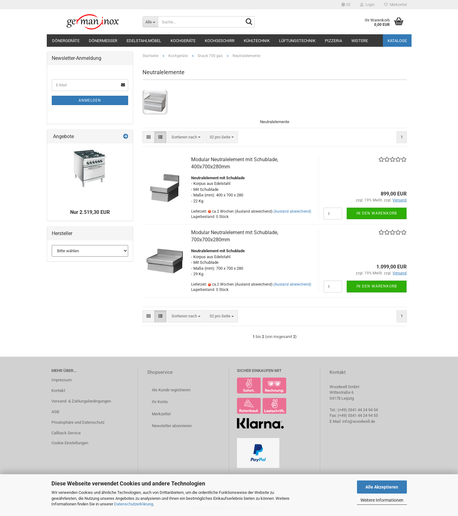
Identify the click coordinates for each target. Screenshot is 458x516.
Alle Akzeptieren (381, 487)
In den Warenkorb (376, 213)
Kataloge (397, 40)
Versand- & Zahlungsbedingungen (81, 401)
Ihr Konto (160, 401)
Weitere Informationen (381, 500)
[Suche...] (150, 21)
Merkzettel (395, 4)
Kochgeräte (183, 40)
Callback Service (66, 433)
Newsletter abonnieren (172, 425)
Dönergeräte (66, 40)
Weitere (359, 40)
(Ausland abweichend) (292, 211)
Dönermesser (103, 40)
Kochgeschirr (219, 40)
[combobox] (186, 137)
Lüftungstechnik (297, 40)
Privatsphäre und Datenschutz (77, 422)
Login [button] (367, 4)
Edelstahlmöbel (144, 40)
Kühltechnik (257, 40)
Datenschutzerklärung (133, 504)
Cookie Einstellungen (69, 443)
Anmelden (90, 100)
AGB (55, 411)
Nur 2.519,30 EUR (90, 212)
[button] (346, 4)
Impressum (61, 380)
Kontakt (58, 390)
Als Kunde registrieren (171, 390)
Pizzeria (333, 40)
